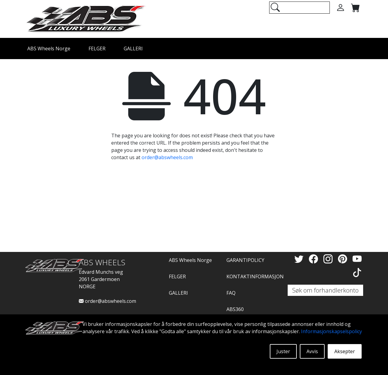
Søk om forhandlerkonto (325, 290)
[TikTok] (357, 272)
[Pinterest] (343, 258)
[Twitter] (300, 258)
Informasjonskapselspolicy (331, 331)
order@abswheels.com (167, 157)
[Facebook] (314, 258)
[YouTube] (357, 258)
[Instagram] (329, 258)
